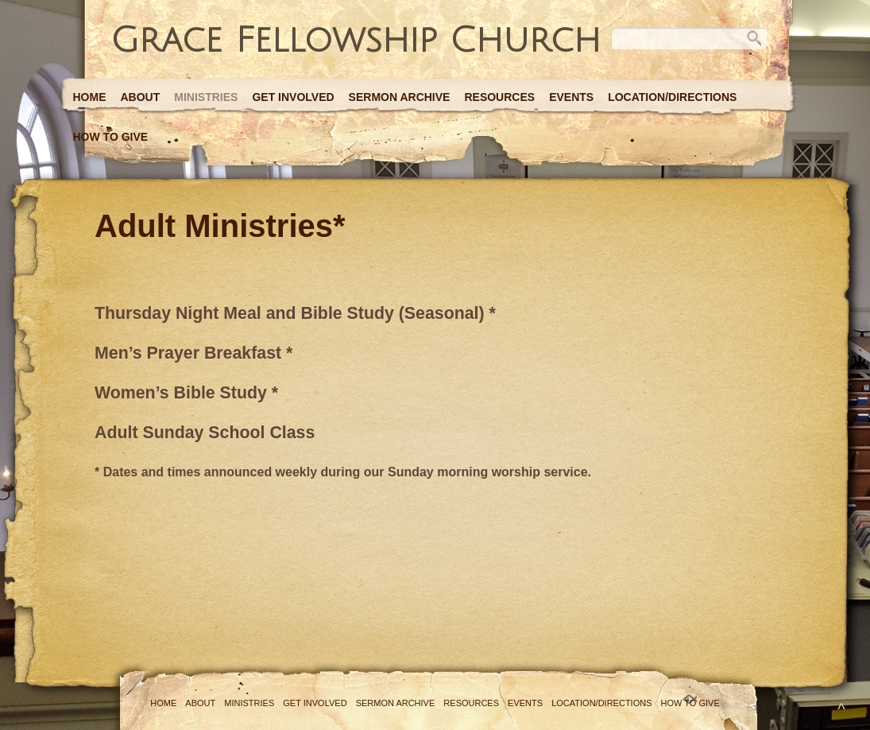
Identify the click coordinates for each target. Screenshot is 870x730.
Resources (499, 97)
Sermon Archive (399, 97)
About (140, 97)
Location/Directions (672, 97)
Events (571, 97)
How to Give (111, 136)
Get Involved (293, 97)
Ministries (206, 97)
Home (89, 97)
